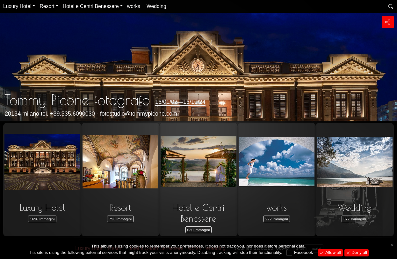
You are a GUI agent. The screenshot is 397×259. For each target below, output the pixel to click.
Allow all (332, 252)
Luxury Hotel (17, 6)
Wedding (156, 6)
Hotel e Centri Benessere (91, 6)
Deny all (358, 252)
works (133, 6)
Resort (47, 6)
